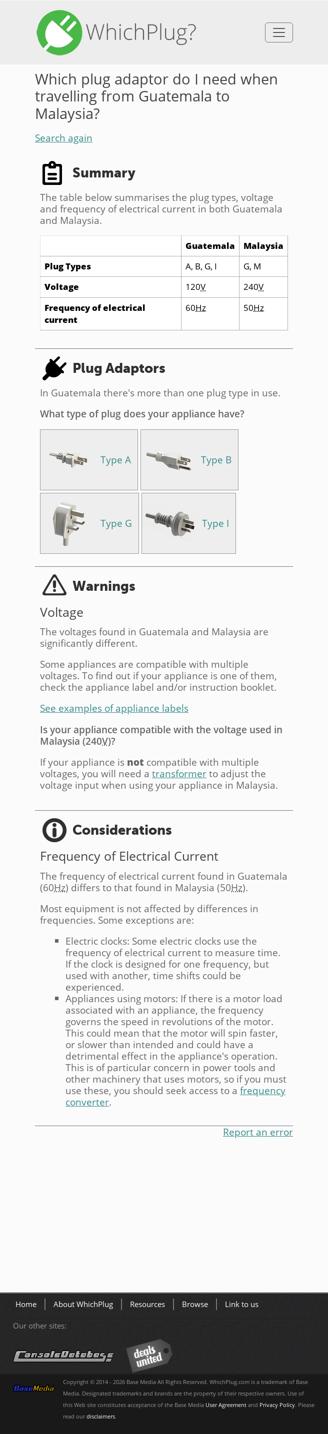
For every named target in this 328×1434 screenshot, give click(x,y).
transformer (179, 773)
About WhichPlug (83, 1304)
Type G (116, 523)
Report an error (258, 1132)
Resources (147, 1304)
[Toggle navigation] (279, 32)
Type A (115, 459)
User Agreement (226, 1405)
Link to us (241, 1304)
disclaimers (100, 1416)
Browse (195, 1304)
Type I (215, 523)
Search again (63, 137)
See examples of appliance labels (114, 708)
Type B (216, 459)
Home (26, 1304)
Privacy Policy (277, 1405)
